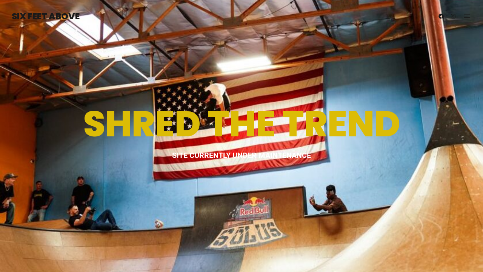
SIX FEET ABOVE (46, 16)
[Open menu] (466, 16)
